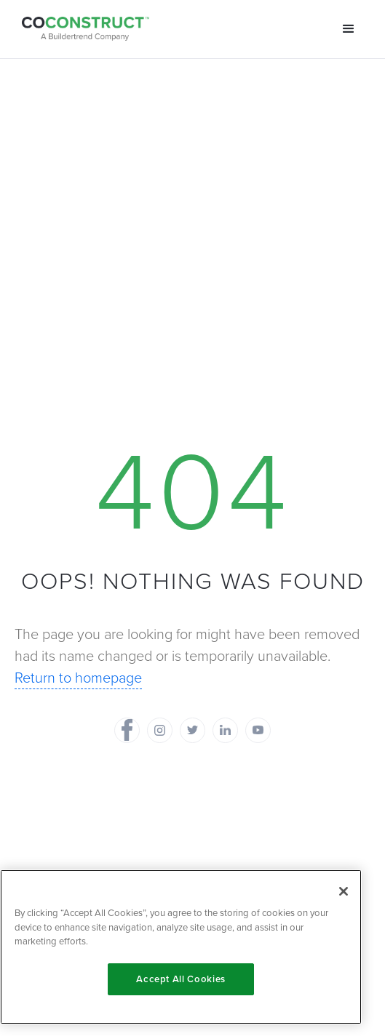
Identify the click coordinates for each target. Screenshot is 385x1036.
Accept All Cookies (181, 979)
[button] (348, 29)
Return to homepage (78, 677)
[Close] (344, 891)
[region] (181, 947)
